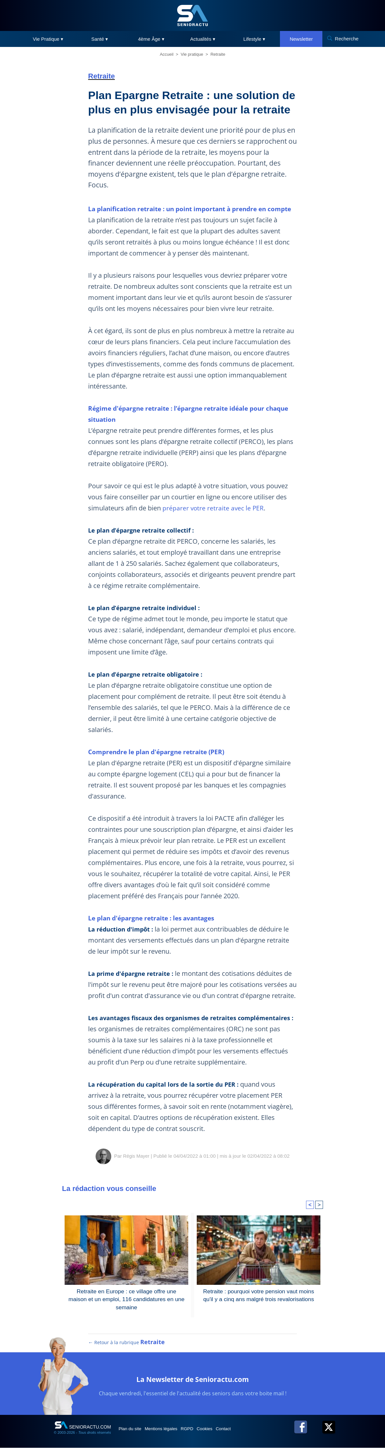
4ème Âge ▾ (151, 39)
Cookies (224, 1434)
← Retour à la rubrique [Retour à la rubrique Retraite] (126, 1347)
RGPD (201, 1434)
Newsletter (301, 39)
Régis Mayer (136, 1156)
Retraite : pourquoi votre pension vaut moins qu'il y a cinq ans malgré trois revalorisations (258, 1294)
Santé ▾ (99, 39)
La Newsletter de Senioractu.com (192, 1383)
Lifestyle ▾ (254, 39)
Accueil (167, 54)
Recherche (347, 38)
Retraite (217, 54)
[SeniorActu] (192, 15)
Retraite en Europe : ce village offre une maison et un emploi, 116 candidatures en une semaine (126, 1294)
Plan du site (133, 1434)
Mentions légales (170, 1434)
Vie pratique (192, 54)
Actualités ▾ (202, 39)
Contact (247, 1434)
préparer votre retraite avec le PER (213, 508)
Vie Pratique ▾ (48, 39)
